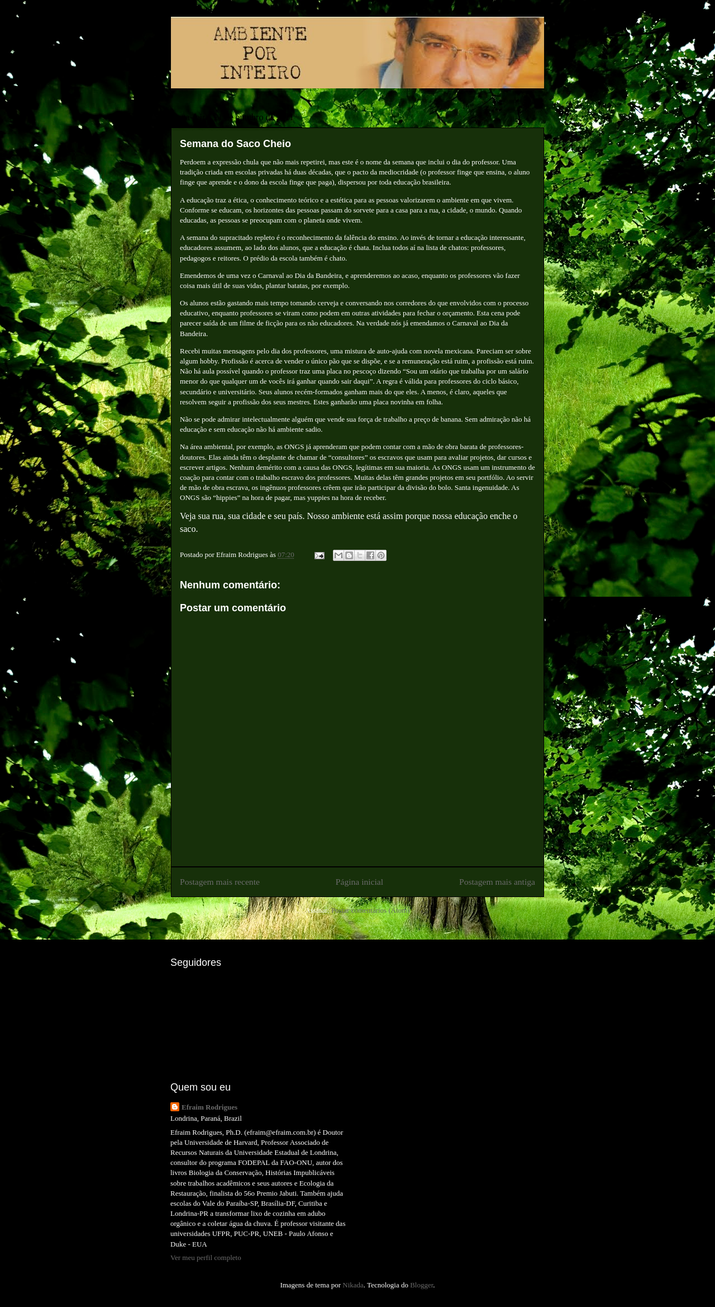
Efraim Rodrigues (209, 1107)
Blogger (421, 1285)
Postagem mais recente (220, 881)
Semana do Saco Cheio (235, 143)
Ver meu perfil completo (205, 1257)
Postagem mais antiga (497, 881)
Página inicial (359, 881)
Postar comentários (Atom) (370, 910)
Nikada (353, 1285)
